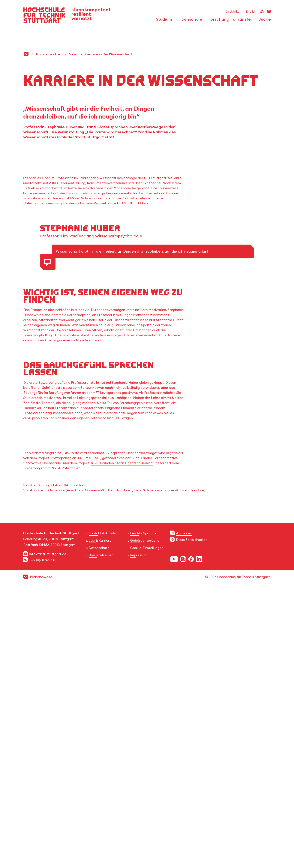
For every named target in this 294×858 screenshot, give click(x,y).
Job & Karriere (100, 809)
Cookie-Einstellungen (147, 816)
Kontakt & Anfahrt (103, 801)
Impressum (138, 823)
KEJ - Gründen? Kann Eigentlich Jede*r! (122, 731)
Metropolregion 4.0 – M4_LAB (75, 726)
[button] (147, 845)
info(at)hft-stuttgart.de (47, 822)
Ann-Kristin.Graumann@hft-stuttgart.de (98, 759)
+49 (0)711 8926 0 (42, 828)
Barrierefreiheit (101, 823)
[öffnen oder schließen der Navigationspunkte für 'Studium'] (163, 20)
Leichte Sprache (143, 801)
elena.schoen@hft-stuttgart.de (179, 759)
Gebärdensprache (144, 809)
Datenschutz (99, 816)
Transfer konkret (48, 54)
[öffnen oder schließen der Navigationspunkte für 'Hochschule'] (189, 20)
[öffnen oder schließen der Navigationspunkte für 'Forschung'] (217, 20)
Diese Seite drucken (191, 808)
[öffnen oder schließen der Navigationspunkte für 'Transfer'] (242, 20)
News (73, 54)
